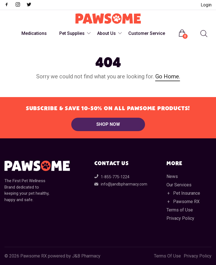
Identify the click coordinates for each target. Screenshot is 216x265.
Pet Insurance (186, 193)
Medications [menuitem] (34, 33)
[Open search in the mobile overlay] (203, 33)
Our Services (179, 184)
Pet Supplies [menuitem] (72, 33)
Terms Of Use (167, 256)
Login (206, 5)
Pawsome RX (186, 201)
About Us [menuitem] (106, 33)
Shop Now (108, 124)
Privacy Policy (180, 218)
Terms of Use (179, 210)
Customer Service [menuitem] (146, 33)
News (172, 176)
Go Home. (167, 76)
